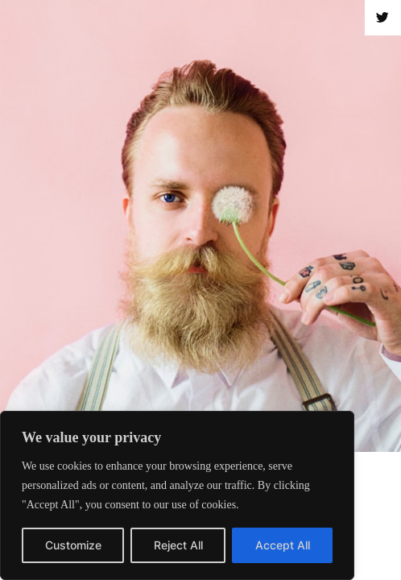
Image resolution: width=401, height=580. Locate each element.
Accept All (282, 545)
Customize (73, 545)
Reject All (178, 545)
